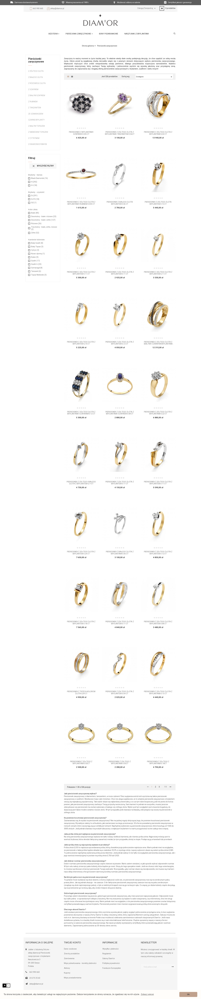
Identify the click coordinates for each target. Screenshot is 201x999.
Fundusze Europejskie (111, 968)
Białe (35, 213)
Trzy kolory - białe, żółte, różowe (44, 228)
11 (165, 787)
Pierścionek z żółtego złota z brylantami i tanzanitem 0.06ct (119, 133)
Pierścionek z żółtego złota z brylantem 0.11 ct (81, 273)
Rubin (34, 257)
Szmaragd (36, 268)
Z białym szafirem (36, 95)
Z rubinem (32, 102)
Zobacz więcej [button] (147, 994)
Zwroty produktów (71, 953)
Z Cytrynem (33, 138)
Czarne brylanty (36, 120)
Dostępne (154, 76)
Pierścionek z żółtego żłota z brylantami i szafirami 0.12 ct (81, 413)
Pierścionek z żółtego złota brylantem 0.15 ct (158, 203)
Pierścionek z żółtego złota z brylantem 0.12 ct (158, 553)
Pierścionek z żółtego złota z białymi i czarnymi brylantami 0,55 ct (158, 343)
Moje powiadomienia (72, 978)
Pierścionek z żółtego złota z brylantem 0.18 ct (81, 623)
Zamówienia (69, 958)
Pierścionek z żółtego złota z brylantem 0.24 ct (81, 553)
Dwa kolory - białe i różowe (43, 216)
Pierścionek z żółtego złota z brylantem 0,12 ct (119, 343)
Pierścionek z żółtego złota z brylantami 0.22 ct (158, 413)
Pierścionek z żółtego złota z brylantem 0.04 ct (119, 692)
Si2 (33, 203)
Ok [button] (188, 994)
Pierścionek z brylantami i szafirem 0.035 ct (81, 133)
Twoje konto (72, 942)
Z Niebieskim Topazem (38, 132)
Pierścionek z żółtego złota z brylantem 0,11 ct (158, 273)
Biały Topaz (37, 247)
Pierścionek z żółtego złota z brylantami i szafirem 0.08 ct (119, 413)
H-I (34, 185)
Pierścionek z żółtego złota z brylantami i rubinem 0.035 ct (81, 203)
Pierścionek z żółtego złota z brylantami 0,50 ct (158, 133)
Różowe (36, 223)
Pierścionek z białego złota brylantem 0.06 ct (120, 203)
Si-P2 (35, 199)
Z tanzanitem (34, 108)
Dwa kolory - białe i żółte (43, 220)
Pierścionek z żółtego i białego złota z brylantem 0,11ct (81, 483)
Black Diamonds (39, 178)
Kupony (67, 973)
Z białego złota (35, 77)
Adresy (67, 968)
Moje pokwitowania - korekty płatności (80, 963)
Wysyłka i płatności (110, 949)
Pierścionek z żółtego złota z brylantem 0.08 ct (158, 623)
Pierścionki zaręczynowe (36, 60)
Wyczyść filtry (43, 166)
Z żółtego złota (36, 71)
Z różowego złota (37, 83)
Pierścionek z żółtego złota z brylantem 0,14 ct (81, 343)
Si (34, 195)
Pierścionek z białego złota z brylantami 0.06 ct (120, 553)
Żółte (35, 233)
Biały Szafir (37, 243)
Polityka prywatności (111, 963)
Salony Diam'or (108, 958)
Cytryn (35, 250)
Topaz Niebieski (39, 275)
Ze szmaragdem (35, 114)
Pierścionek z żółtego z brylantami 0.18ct (158, 762)
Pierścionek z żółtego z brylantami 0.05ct (81, 762)
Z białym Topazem (36, 126)
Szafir (35, 261)
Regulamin (106, 953)
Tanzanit (36, 271)
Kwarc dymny (38, 254)
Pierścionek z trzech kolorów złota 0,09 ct (81, 692)
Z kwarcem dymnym (37, 144)
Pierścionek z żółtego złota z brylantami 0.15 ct (158, 692)
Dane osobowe (70, 949)
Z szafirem (33, 89)
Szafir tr (36, 264)
